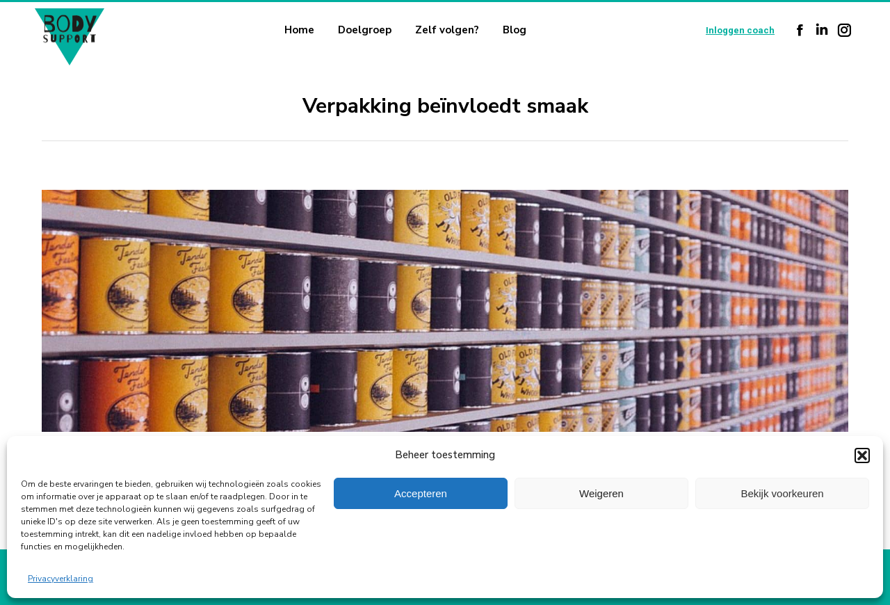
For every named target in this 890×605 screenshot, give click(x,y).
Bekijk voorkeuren (782, 493)
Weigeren (601, 493)
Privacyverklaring (60, 578)
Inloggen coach (740, 30)
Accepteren (420, 493)
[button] (862, 455)
